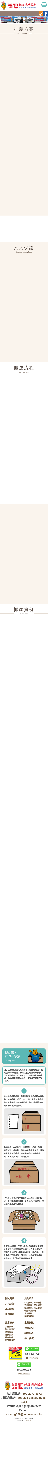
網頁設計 (28, 1420)
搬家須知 (29, 1328)
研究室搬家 (10, 1340)
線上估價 (29, 1338)
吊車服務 (28, 1313)
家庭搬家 (9, 1327)
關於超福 (9, 1298)
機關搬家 (9, 1332)
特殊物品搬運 (30, 1311)
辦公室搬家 (10, 1329)
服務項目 (29, 1298)
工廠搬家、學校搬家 (33, 1305)
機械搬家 (9, 1335)
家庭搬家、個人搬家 (33, 1308)
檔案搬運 (9, 1337)
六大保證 (9, 1303)
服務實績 (9, 1314)
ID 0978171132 (32, 1358)
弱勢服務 (29, 1333)
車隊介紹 (9, 1309)
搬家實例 (9, 1322)
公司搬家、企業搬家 (33, 1302)
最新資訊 (29, 1322)
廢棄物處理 (29, 1316)
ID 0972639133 (24, 1374)
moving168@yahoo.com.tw (24, 1414)
